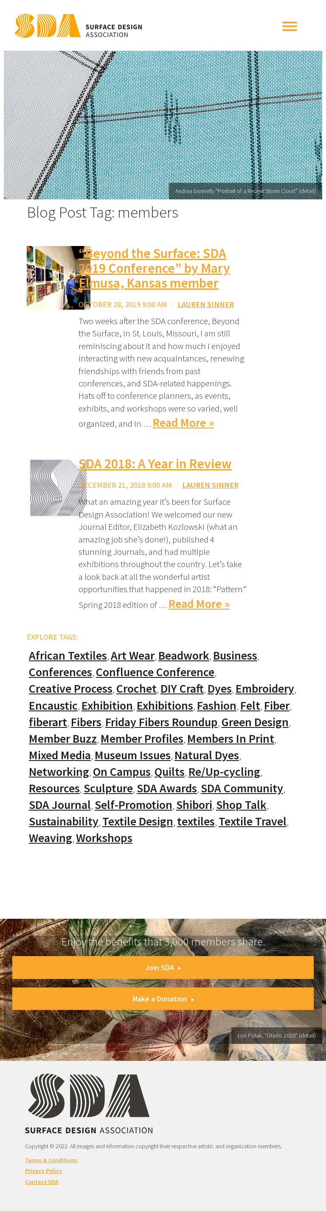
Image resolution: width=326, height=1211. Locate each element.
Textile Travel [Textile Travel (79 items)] (253, 821)
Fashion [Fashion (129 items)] (216, 705)
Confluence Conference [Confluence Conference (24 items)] (155, 672)
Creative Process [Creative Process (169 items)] (70, 688)
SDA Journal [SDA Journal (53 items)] (60, 804)
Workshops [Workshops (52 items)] (104, 838)
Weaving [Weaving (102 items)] (50, 838)
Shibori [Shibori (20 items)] (194, 804)
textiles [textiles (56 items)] (196, 821)
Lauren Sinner (205, 304)
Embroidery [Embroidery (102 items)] (265, 688)
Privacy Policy (43, 1171)
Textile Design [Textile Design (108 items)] (137, 821)
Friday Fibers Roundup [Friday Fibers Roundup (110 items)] (161, 722)
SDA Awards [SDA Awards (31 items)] (167, 788)
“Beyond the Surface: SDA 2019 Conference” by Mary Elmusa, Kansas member (154, 268)
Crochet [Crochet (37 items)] (136, 688)
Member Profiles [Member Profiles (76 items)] (142, 738)
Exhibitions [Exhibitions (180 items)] (165, 705)
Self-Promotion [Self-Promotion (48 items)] (133, 804)
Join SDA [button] (163, 967)
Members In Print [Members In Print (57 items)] (230, 738)
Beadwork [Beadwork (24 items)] (183, 655)
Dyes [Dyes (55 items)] (220, 688)
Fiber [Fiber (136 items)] (276, 705)
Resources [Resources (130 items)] (54, 788)
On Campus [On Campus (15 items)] (122, 771)
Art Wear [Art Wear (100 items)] (133, 655)
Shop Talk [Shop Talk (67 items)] (241, 804)
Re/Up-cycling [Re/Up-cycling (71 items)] (224, 771)
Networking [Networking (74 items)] (59, 771)
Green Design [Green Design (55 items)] (255, 722)
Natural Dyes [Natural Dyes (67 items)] (206, 755)
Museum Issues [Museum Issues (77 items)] (133, 755)
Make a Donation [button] (163, 999)
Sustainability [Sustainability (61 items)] (63, 821)
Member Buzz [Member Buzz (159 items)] (63, 738)
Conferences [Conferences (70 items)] (60, 672)
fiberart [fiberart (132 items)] (48, 722)
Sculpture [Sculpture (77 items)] (108, 788)
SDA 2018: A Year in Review (155, 463)
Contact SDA (42, 1182)
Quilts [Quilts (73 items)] (170, 771)
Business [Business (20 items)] (235, 655)
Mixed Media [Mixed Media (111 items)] (60, 755)
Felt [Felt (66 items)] (250, 705)
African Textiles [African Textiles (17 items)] (68, 655)
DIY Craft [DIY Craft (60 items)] (182, 688)
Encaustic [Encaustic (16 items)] (53, 705)
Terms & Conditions (51, 1160)
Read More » (183, 422)
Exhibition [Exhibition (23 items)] (107, 705)
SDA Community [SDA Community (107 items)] (242, 788)
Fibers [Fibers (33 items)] (86, 722)
